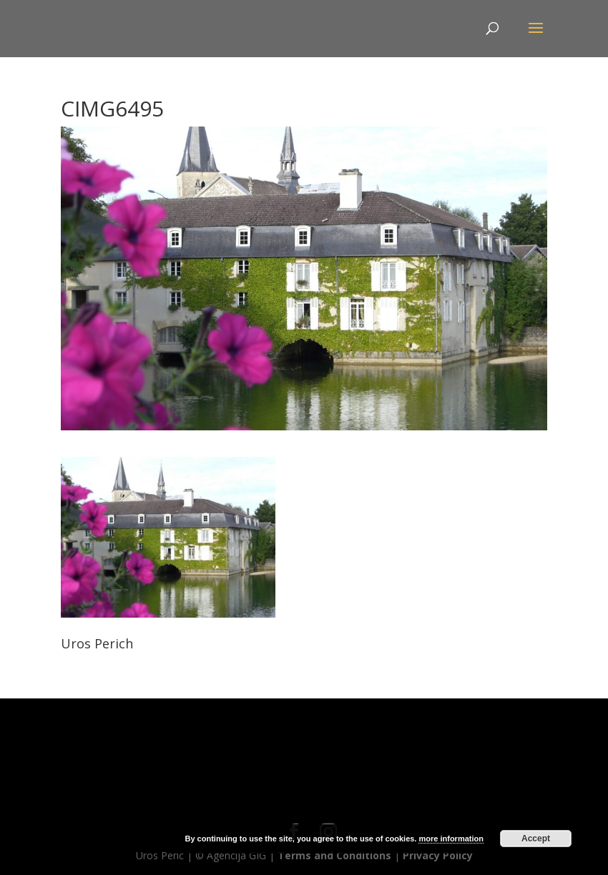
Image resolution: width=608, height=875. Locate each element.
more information (450, 838)
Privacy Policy (438, 855)
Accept (535, 839)
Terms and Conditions (334, 855)
